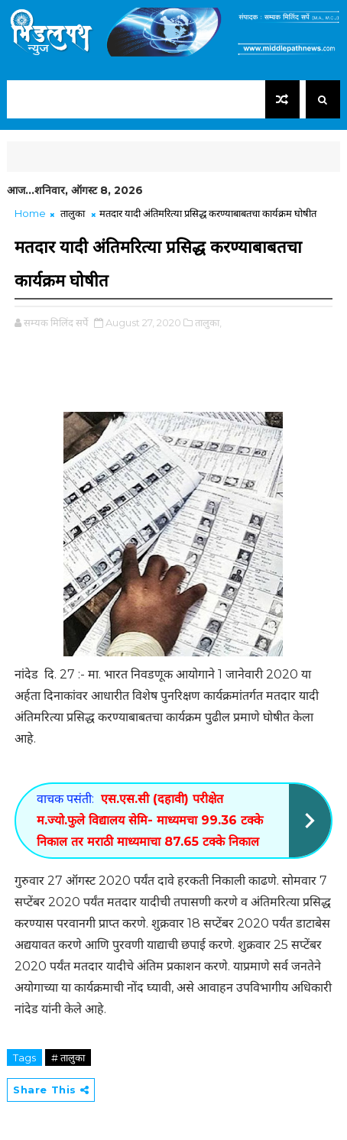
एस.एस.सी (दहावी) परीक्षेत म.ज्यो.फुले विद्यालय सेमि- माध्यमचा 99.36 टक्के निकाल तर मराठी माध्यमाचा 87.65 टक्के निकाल (150, 820)
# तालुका (68, 1057)
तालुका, (208, 322)
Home (30, 213)
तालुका (72, 213)
